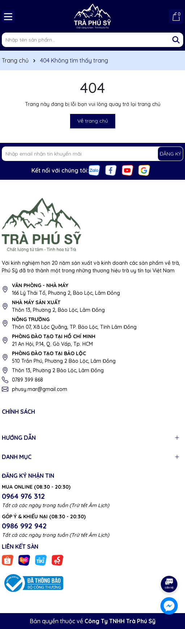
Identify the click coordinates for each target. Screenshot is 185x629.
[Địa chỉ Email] (92, 153)
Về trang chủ (92, 121)
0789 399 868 (27, 380)
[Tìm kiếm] (176, 39)
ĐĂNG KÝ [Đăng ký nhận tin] (170, 153)
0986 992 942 (24, 525)
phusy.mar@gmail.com (39, 389)
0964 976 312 (23, 496)
